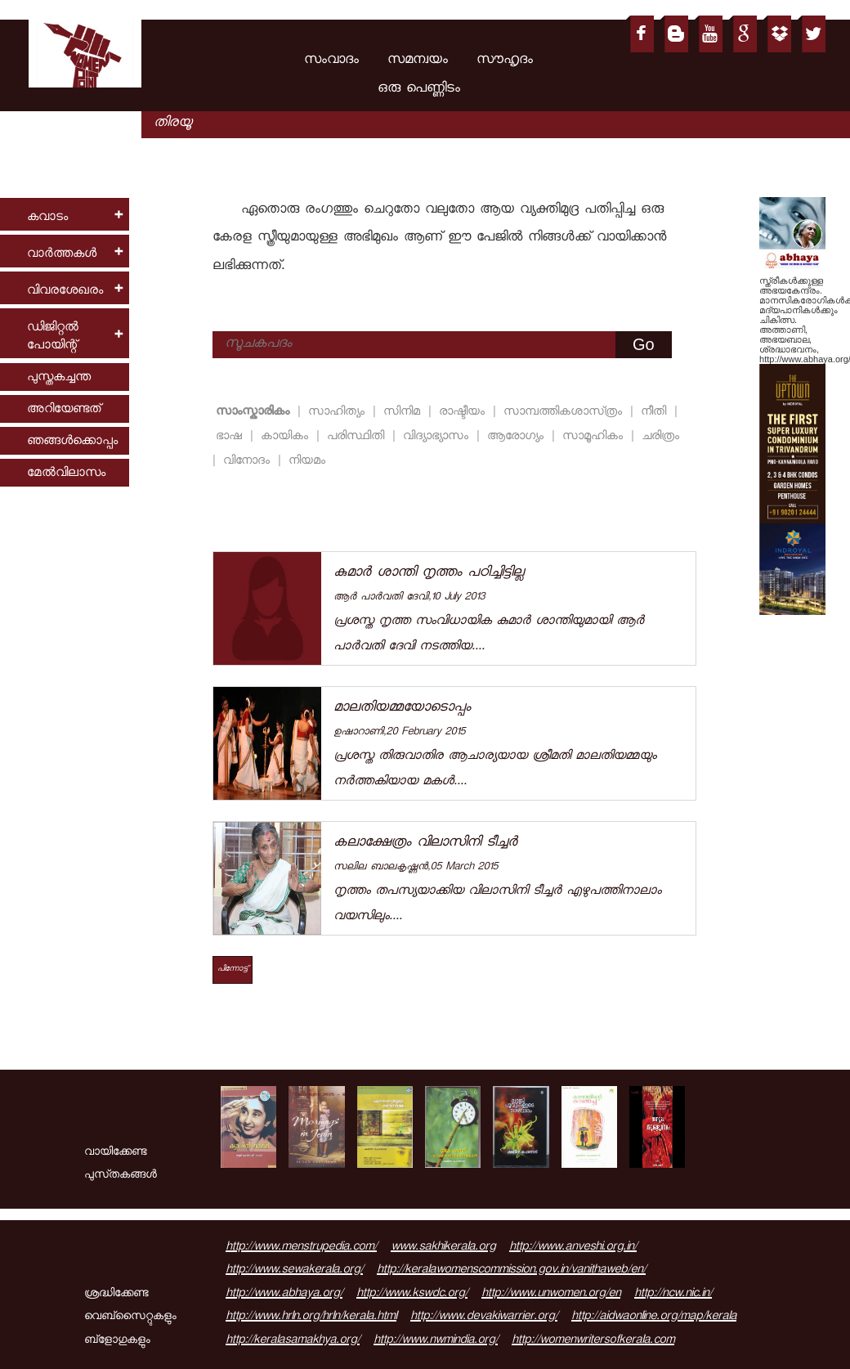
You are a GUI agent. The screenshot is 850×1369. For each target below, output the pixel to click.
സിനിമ (404, 412)
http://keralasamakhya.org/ (293, 1341)
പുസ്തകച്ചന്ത (59, 378)
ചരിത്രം (660, 437)
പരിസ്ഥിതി (358, 437)
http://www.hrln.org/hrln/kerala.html (311, 1317)
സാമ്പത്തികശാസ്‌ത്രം (565, 412)
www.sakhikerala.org (443, 1248)
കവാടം (47, 218)
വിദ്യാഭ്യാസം (438, 437)
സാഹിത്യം (338, 412)
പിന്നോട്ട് (232, 969)
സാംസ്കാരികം (255, 412)
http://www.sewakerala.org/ (294, 1271)
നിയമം (307, 461)
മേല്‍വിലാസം (66, 474)
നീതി (656, 412)
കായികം (287, 437)
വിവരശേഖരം (65, 291)
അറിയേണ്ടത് (64, 410)
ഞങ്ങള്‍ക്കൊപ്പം (72, 442)
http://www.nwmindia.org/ (436, 1341)
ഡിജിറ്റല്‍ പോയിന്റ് (52, 337)
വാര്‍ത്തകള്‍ (61, 255)
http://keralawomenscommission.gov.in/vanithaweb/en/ (511, 1271)
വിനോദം (249, 461)
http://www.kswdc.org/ (412, 1295)
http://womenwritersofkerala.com (593, 1341)
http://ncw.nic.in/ (673, 1295)
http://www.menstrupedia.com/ (301, 1248)
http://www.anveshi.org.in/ (573, 1248)
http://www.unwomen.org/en (550, 1295)
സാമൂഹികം (595, 437)
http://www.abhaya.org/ (284, 1295)
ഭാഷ (231, 437)
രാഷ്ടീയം (464, 412)
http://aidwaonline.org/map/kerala (653, 1317)
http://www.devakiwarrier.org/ (483, 1317)
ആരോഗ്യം (517, 437)
